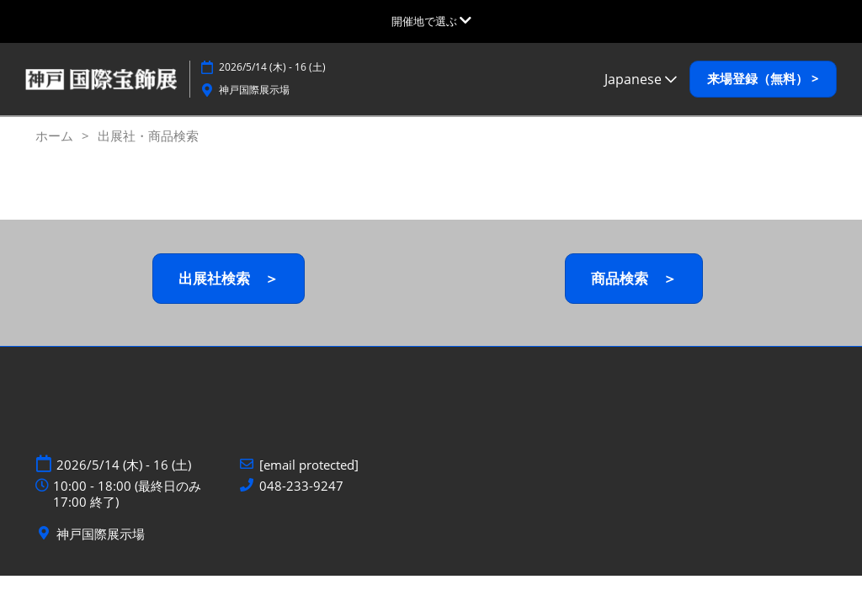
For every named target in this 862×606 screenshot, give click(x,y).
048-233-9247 (301, 486)
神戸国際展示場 (254, 89)
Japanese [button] (640, 79)
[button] (763, 79)
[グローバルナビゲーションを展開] (431, 21)
